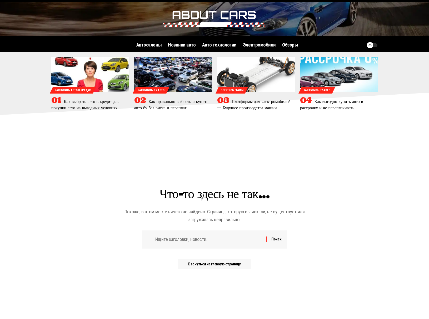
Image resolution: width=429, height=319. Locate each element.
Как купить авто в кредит (73, 90)
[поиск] (349, 45)
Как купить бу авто (151, 90)
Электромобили (232, 90)
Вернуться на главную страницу (214, 264)
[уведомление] (359, 45)
